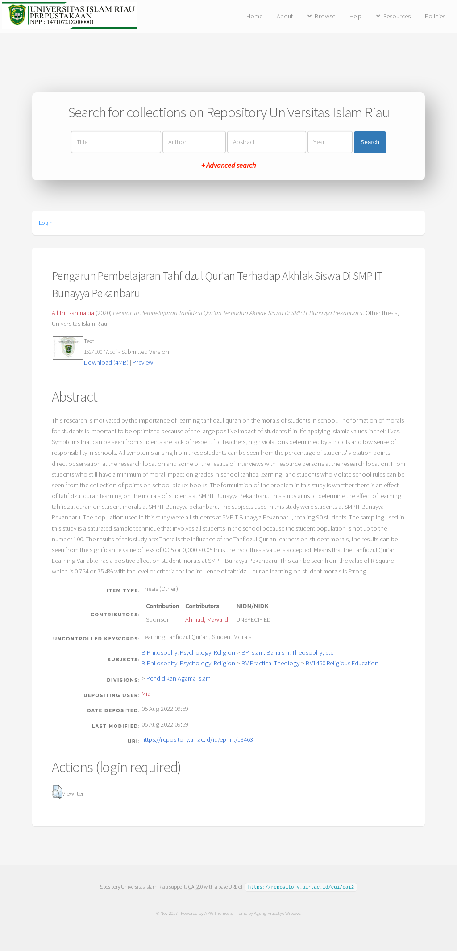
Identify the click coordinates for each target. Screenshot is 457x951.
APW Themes (216, 912)
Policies (435, 16)
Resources (397, 16)
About (285, 16)
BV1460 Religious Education (342, 663)
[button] (57, 792)
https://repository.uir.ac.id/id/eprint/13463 (197, 739)
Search (370, 142)
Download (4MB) (106, 362)
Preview (143, 362)
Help (355, 16)
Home (254, 16)
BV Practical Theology (270, 663)
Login (46, 223)
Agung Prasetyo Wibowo (276, 912)
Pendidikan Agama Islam (178, 678)
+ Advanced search (228, 165)
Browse (325, 16)
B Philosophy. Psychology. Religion (188, 652)
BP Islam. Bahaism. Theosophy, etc (287, 652)
